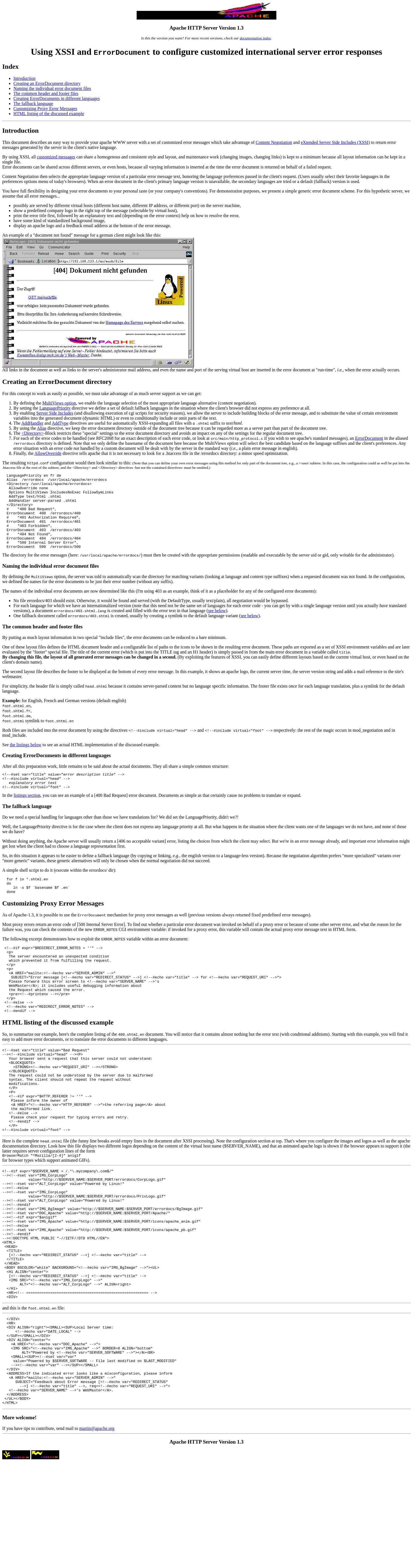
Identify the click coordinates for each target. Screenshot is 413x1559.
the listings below (25, 759)
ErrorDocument (369, 438)
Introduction (24, 78)
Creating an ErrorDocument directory (46, 83)
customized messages (56, 157)
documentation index (255, 38)
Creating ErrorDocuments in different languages (56, 98)
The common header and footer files (45, 93)
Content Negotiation (274, 142)
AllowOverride (47, 453)
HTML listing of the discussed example (48, 113)
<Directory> (33, 433)
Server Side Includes (54, 413)
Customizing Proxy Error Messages (45, 108)
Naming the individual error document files (52, 88)
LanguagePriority (55, 408)
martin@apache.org (97, 1524)
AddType (60, 423)
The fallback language (33, 103)
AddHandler (32, 423)
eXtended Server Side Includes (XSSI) (335, 142)
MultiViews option (59, 403)
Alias (41, 428)
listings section (27, 813)
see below (217, 625)
